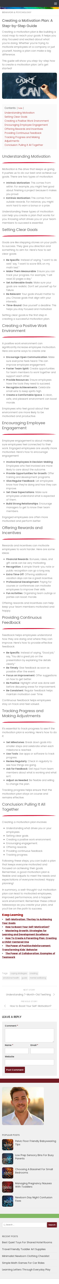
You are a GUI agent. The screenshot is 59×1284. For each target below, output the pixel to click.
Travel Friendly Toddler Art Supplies (24, 1249)
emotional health (11, 978)
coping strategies (19, 973)
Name (9, 1045)
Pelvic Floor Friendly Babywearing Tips (35, 1142)
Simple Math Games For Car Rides (23, 1263)
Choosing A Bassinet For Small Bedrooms (34, 1170)
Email (34, 1045)
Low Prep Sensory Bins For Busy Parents (34, 1156)
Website (9, 1056)
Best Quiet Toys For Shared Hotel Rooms (27, 1242)
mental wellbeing (38, 978)
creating (34, 973)
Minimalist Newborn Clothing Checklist (25, 1256)
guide (24, 978)
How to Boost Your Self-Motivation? (27, 927)
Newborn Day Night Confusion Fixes (33, 1199)
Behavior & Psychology (16, 12)
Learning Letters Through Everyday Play (26, 1269)
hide (20, 108)
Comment (11, 1025)
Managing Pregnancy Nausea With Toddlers (33, 1185)
